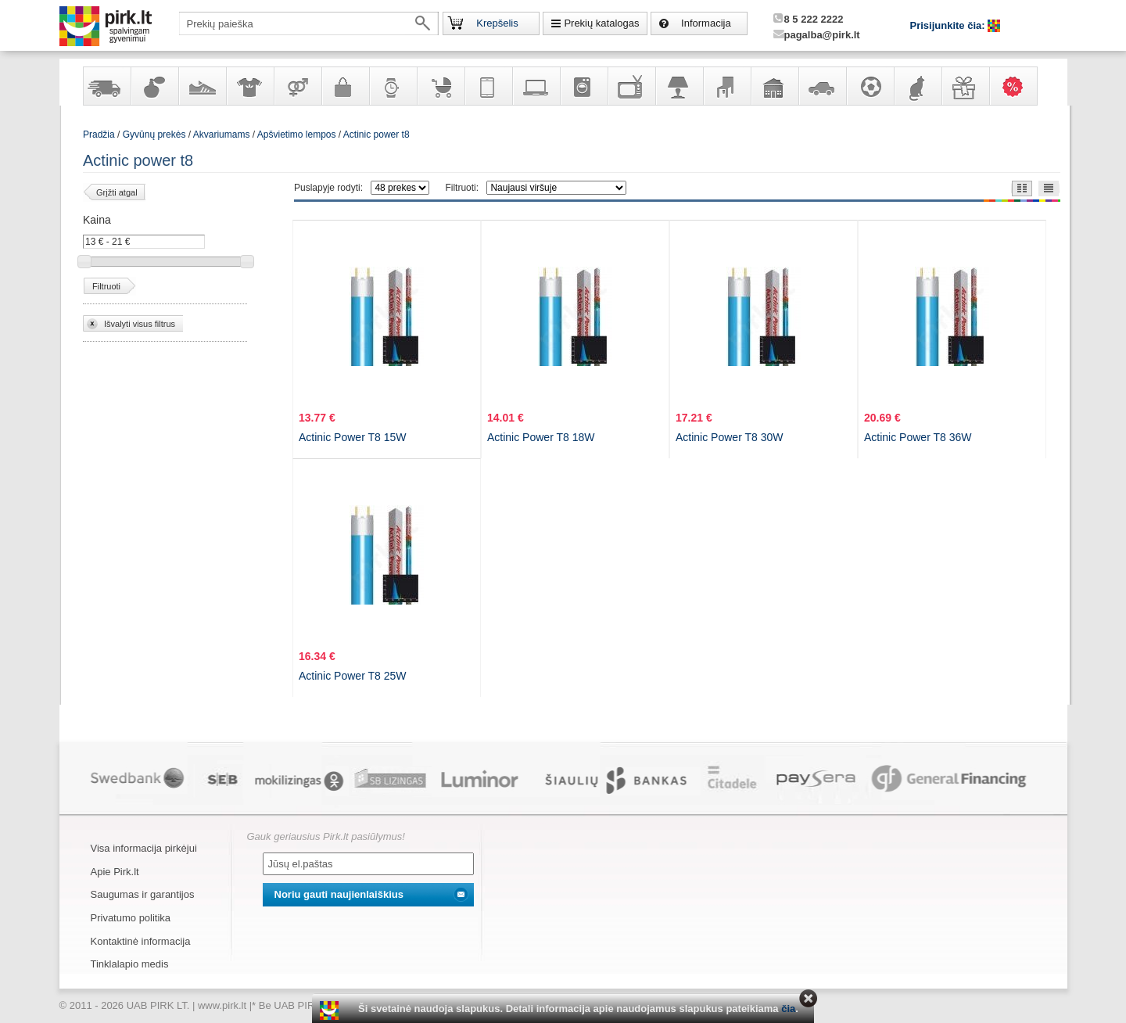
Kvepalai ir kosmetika (154, 86)
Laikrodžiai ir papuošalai (392, 86)
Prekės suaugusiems (297, 86)
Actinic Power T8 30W (729, 437)
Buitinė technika (583, 86)
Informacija (706, 23)
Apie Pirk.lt (115, 872)
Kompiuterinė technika (535, 86)
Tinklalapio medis (130, 964)
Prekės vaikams (440, 86)
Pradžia (99, 134)
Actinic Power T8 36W (917, 437)
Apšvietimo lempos (296, 134)
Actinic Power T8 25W (352, 675)
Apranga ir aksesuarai (249, 86)
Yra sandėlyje (106, 86)
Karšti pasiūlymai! (1018, 86)
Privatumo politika (131, 918)
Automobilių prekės (821, 86)
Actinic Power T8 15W (352, 437)
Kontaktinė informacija (141, 941)
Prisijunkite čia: (949, 25)
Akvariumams (221, 134)
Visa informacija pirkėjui (144, 848)
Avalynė (201, 86)
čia (788, 1008)
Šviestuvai (678, 86)
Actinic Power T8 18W (540, 437)
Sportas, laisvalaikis (869, 86)
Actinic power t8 (376, 134)
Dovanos (965, 86)
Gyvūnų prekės (917, 86)
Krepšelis (497, 23)
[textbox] (309, 23)
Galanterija (345, 86)
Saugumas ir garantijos (143, 894)
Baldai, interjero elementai (726, 86)
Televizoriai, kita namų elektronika (631, 86)
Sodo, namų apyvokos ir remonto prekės (774, 86)
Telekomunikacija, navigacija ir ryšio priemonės (488, 86)
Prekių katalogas (601, 23)
